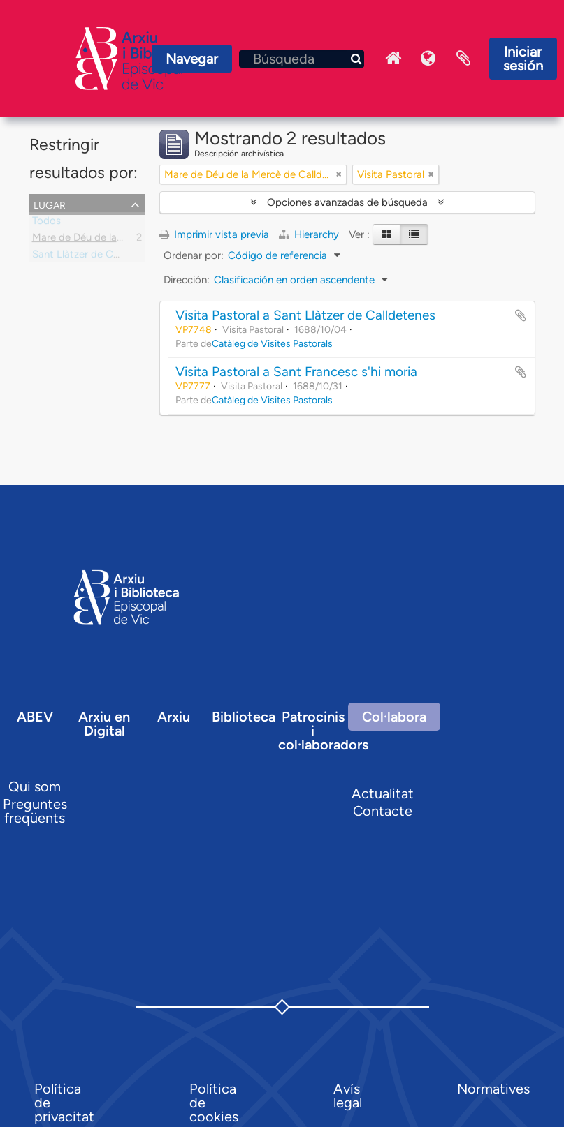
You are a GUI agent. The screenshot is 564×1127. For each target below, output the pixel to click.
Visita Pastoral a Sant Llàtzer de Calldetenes (305, 315)
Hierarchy (310, 234)
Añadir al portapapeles (521, 315)
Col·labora (394, 716)
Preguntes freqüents (35, 811)
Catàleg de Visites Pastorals (272, 343)
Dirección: (187, 280)
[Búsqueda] (301, 59)
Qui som (34, 786)
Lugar (50, 203)
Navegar (192, 58)
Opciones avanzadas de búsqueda (347, 202)
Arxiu (173, 716)
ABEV (35, 716)
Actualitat (383, 793)
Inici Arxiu (393, 58)
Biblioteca (243, 716)
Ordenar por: (194, 255)
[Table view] (414, 234)
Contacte (382, 811)
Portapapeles (463, 58)
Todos (46, 223)
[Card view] (386, 234)
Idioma (428, 58)
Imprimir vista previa (214, 234)
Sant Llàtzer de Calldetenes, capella (115, 257)
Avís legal (347, 1095)
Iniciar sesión (523, 58)
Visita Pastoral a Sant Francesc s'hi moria (296, 372)
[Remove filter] (339, 174)
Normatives (493, 1088)
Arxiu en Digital (104, 723)
